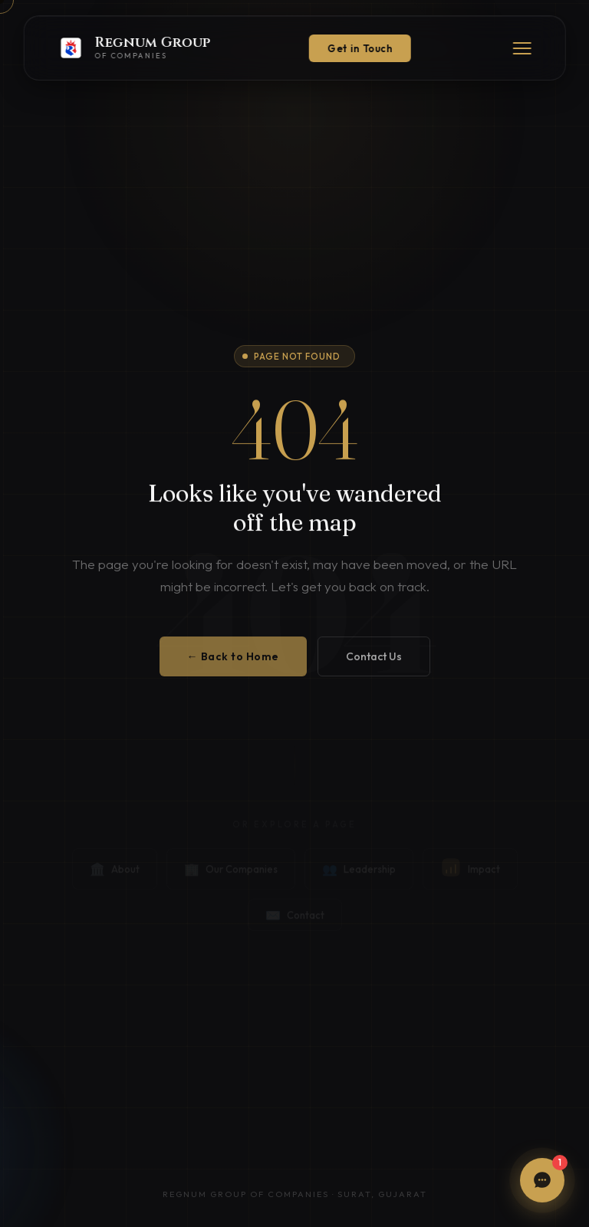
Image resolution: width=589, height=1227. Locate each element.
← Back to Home (233, 666)
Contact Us (374, 666)
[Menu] (521, 48)
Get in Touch (360, 48)
